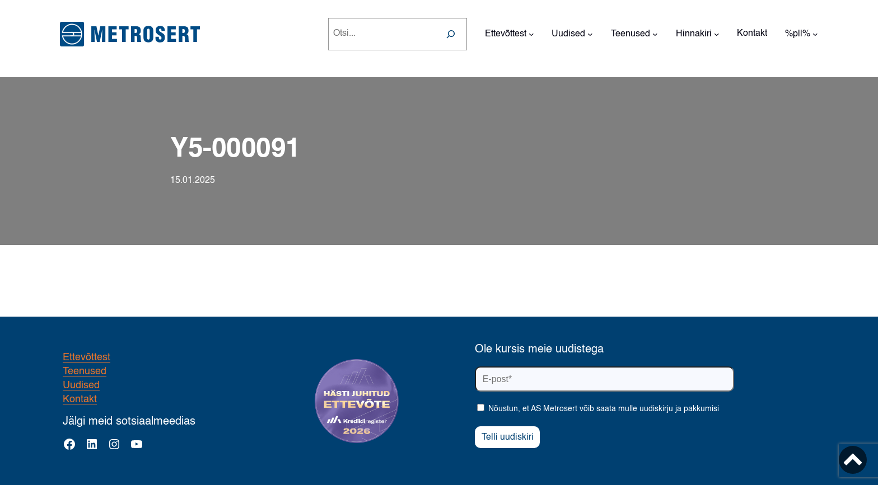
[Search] (450, 34)
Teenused (84, 371)
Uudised (81, 385)
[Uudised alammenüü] (590, 34)
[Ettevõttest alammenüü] (531, 34)
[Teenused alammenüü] (655, 34)
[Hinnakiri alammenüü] (717, 34)
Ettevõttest (86, 357)
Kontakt (80, 399)
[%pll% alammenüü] (815, 34)
